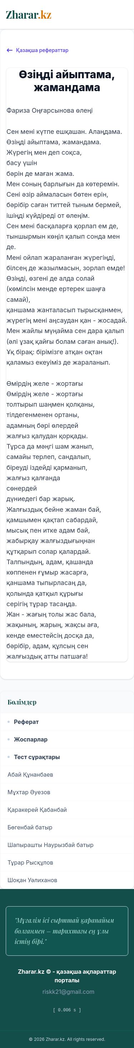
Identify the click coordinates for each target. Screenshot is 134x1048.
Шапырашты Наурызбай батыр (51, 844)
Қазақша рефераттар (37, 50)
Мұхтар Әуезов (29, 792)
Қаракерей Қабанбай (37, 809)
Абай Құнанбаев (30, 774)
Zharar (28, 14)
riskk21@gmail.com (69, 991)
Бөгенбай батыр (30, 827)
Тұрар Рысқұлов (30, 862)
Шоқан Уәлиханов (32, 880)
